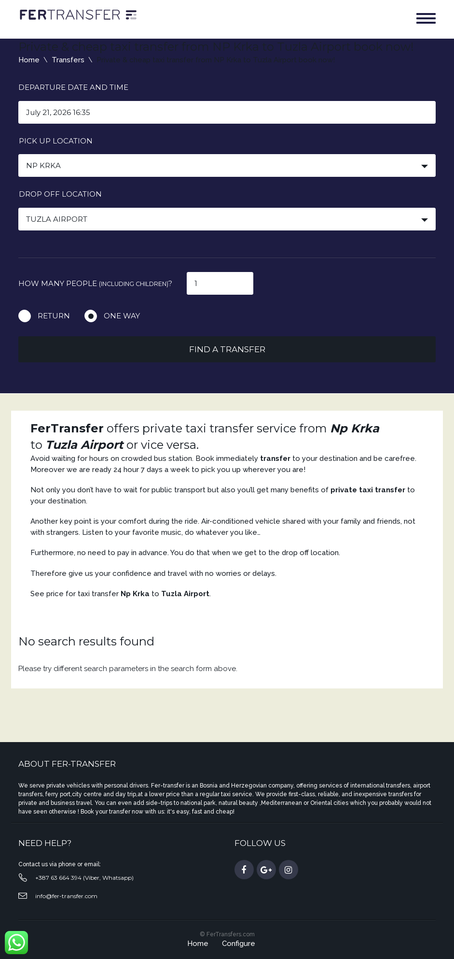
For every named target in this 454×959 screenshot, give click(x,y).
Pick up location (56, 140)
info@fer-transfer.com (66, 896)
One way (122, 315)
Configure (238, 943)
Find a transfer (227, 349)
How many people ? (95, 283)
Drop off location (60, 194)
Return (54, 315)
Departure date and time (73, 87)
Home (29, 60)
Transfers (68, 60)
